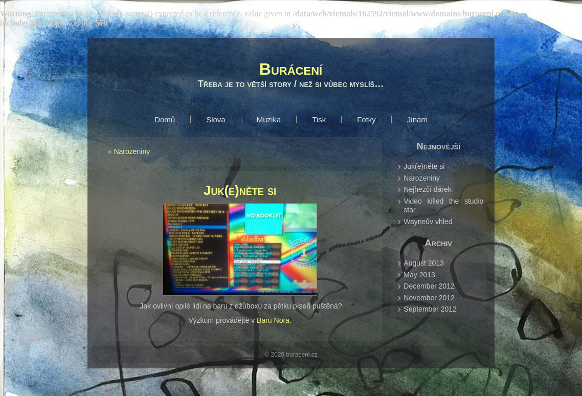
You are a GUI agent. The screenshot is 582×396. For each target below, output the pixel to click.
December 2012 (429, 286)
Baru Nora (273, 320)
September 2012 (430, 309)
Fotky (366, 119)
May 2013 (419, 275)
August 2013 (424, 263)
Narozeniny (132, 151)
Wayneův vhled (428, 221)
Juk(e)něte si (424, 166)
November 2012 (429, 298)
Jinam (417, 119)
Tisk (319, 119)
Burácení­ (290, 69)
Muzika (269, 119)
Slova (216, 119)
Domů (164, 119)
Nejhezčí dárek (427, 189)
